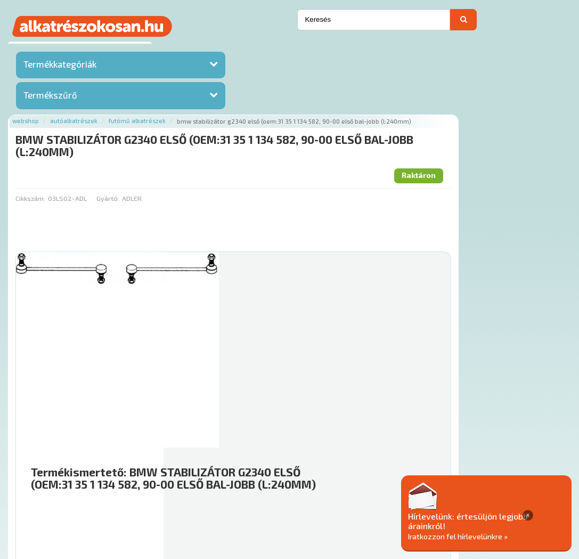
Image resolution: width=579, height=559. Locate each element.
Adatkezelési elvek (505, 494)
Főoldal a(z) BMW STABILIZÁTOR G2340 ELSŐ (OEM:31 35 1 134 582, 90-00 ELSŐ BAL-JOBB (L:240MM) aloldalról (340, 460)
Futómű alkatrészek (278, 49)
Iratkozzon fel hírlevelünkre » (497, 535)
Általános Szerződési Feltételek (408, 494)
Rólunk (165, 494)
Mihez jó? (328, 399)
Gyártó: (248, 127)
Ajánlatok (128, 494)
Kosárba (524, 430)
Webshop (166, 49)
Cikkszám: (171, 127)
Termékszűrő (50, 97)
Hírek (195, 494)
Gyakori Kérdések (313, 494)
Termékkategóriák (59, 66)
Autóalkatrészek (215, 49)
